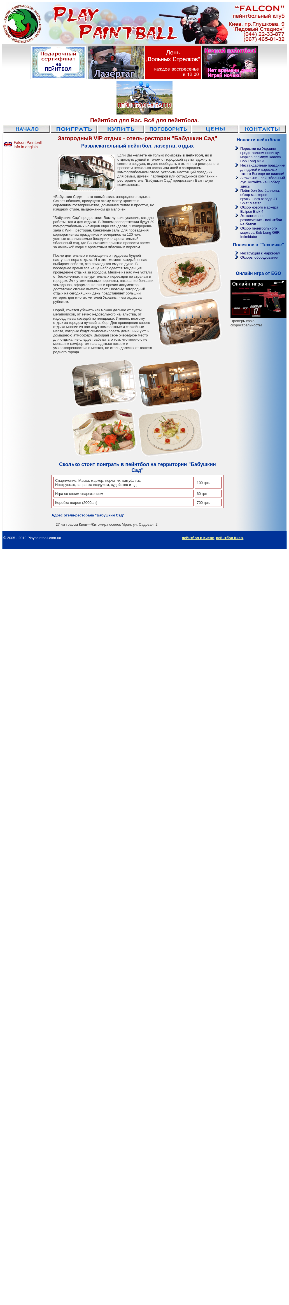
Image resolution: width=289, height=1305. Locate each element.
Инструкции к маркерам (260, 253)
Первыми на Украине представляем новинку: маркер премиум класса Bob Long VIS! (260, 154)
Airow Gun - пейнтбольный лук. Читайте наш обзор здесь (262, 182)
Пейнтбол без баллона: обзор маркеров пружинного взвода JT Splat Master (260, 196)
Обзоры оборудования (259, 257)
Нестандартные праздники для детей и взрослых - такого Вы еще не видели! (262, 169)
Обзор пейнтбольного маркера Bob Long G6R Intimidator (260, 232)
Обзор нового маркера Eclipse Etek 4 (259, 209)
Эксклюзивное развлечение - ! (261, 220)
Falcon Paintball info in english (28, 144)
